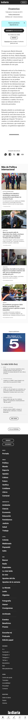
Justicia (5, 523)
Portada (5, 454)
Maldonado (6, 544)
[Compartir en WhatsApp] (6, 154)
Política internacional (14, 14)
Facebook (5, 652)
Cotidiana (6, 488)
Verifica (5, 485)
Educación (6, 516)
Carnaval (5, 496)
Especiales (6, 567)
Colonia (5, 540)
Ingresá (24, 2)
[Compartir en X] (14, 154)
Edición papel (7, 640)
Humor (5, 604)
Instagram (6, 655)
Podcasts (6, 636)
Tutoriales (5, 680)
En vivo (5, 575)
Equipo (4, 700)
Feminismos (7, 520)
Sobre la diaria (6, 697)
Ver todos (14, 418)
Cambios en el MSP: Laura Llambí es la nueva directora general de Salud (13, 381)
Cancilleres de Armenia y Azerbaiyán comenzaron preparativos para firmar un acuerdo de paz (12, 196)
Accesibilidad (6, 683)
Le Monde (6, 588)
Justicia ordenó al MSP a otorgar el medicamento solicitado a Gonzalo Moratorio (12, 410)
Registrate (7, 41)
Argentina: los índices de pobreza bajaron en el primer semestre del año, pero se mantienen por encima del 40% (14, 271)
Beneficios (6, 623)
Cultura (5, 477)
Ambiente (6, 505)
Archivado (6, 614)
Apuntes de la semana (11, 582)
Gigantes (5, 595)
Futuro (5, 481)
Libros (4, 492)
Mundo (5, 466)
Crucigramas (7, 608)
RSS (3, 666)
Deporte (5, 470)
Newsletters (6, 663)
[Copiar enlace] (22, 154)
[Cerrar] (24, 23)
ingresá (14, 37)
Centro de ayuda (7, 677)
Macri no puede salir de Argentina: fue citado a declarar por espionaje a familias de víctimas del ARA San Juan (13, 235)
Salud (4, 527)
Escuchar (7, 633)
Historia (4, 703)
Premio (5, 627)
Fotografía (6, 601)
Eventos (5, 620)
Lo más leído (7, 571)
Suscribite (14, 30)
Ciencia (5, 509)
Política (5, 463)
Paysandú (6, 547)
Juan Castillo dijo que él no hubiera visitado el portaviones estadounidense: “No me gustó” (14, 400)
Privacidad (5, 686)
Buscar (5, 560)
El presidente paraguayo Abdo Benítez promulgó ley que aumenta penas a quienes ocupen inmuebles (14, 307)
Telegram (5, 657)
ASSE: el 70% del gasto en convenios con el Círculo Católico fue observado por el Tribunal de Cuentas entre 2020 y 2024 (14, 390)
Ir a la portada (14, 429)
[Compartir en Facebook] (10, 154)
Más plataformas (7, 668)
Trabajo (5, 531)
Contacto (5, 688)
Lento (4, 591)
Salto (4, 551)
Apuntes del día (8, 578)
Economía (6, 512)
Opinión (5, 474)
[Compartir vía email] (18, 154)
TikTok (5, 660)
